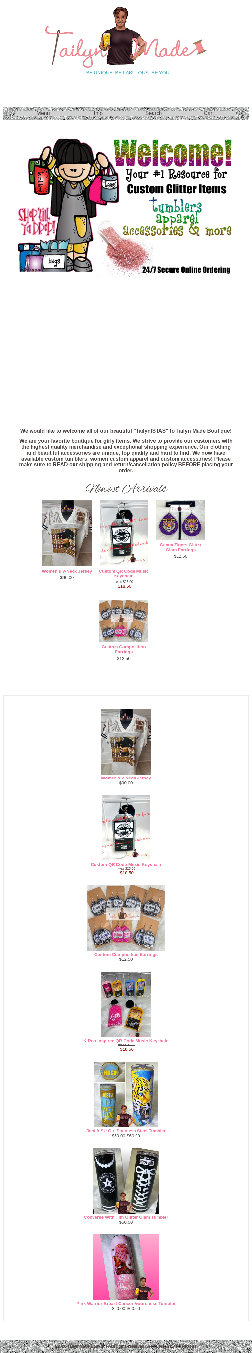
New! (126, 369)
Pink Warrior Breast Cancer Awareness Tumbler (125, 1303)
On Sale (126, 298)
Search (153, 113)
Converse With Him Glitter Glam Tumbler (126, 1217)
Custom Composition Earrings (124, 649)
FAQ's (126, 404)
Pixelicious (186, 1346)
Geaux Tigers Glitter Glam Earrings (180, 547)
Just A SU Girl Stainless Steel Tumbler (126, 1130)
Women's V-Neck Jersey (67, 571)
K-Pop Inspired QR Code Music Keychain (126, 1040)
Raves (126, 333)
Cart (209, 113)
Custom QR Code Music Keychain (124, 573)
